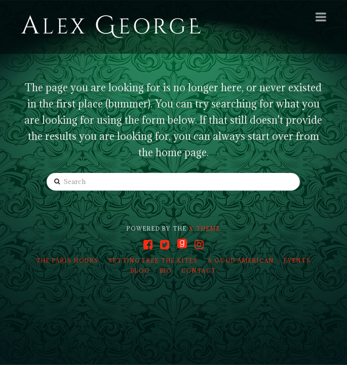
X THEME (204, 228)
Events (297, 260)
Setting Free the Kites (153, 260)
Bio (166, 270)
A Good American (241, 260)
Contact (198, 270)
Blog (140, 270)
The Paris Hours (67, 260)
